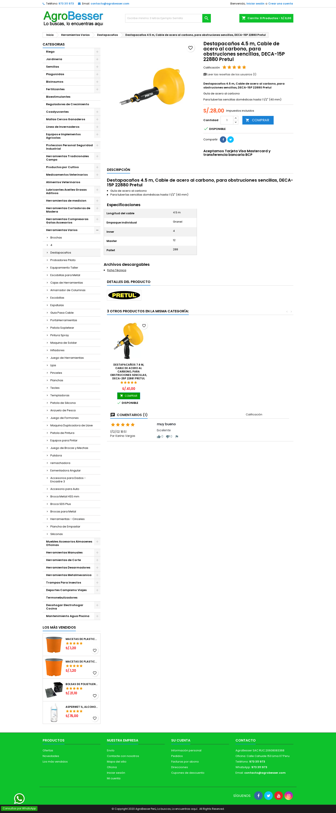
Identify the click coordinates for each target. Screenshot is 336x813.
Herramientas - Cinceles (67, 519)
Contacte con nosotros (123, 756)
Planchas (56, 380)
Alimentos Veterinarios (63, 182)
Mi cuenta (113, 778)
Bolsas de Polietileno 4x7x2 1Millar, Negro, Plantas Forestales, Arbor (82, 684)
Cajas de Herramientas (66, 283)
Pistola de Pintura (62, 433)
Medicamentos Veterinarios (67, 175)
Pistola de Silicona (63, 403)
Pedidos (177, 756)
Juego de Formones (64, 418)
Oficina (112, 767)
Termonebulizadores (61, 598)
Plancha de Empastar (65, 526)
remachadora (60, 463)
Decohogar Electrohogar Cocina (64, 607)
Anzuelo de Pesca (63, 410)
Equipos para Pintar (64, 440)
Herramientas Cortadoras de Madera (68, 210)
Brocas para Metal (63, 511)
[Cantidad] (226, 120)
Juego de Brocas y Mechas (69, 448)
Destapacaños (60, 253)
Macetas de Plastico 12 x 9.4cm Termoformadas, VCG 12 (82, 639)
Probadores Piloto (63, 260)
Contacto (246, 740)
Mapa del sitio (116, 762)
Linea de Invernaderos (62, 127)
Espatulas (57, 305)
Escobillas (57, 298)
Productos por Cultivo (62, 167)
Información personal (186, 750)
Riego (50, 52)
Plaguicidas (55, 74)
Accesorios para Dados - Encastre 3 (68, 479)
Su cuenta (180, 740)
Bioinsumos (54, 82)
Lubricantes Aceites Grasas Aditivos (66, 191)
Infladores (57, 350)
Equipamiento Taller (64, 268)
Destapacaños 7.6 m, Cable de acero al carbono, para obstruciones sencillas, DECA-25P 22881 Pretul (223, 371)
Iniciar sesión (255, 3)
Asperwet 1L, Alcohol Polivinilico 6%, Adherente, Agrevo (82, 707)
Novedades (51, 756)
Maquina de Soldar (63, 343)
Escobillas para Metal (65, 275)
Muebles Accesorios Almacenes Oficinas (69, 543)
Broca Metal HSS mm (64, 496)
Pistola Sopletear (62, 328)
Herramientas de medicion (66, 201)
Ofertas (48, 750)
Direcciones (179, 767)
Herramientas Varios (61, 230)
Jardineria (54, 59)
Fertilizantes (55, 89)
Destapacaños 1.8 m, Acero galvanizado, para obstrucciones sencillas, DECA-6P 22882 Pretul (128, 370)
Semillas (52, 67)
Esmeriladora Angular (65, 470)
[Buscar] (168, 18)
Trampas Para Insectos (63, 582)
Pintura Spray (59, 335)
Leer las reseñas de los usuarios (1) (229, 74)
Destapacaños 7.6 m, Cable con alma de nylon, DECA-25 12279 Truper (176, 368)
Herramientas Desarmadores (68, 567)
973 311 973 (66, 3)
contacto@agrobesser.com (110, 3)
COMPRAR (257, 120)
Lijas (53, 365)
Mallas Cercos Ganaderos (65, 119)
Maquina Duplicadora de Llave (71, 425)
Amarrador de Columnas (68, 290)
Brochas (56, 238)
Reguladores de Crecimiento (67, 104)
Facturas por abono (185, 762)
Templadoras (59, 395)
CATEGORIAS (54, 44)
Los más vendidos (59, 627)
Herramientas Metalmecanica (69, 575)
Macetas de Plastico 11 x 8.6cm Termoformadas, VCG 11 (82, 661)
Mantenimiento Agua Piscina (67, 616)
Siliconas (56, 534)
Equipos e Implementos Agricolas (63, 136)
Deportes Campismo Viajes (66, 590)
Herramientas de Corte (63, 560)
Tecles (55, 388)
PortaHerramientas (63, 320)
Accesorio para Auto (64, 489)
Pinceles (56, 373)
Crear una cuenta (280, 3)
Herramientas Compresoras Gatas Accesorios (67, 221)
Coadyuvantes (57, 112)
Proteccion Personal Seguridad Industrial (69, 147)
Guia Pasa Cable (62, 313)
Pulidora (56, 455)
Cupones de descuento (187, 773)
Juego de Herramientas (67, 358)
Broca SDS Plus (60, 504)
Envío (110, 750)
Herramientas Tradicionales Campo (67, 158)
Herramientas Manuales (64, 552)
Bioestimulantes (58, 97)
